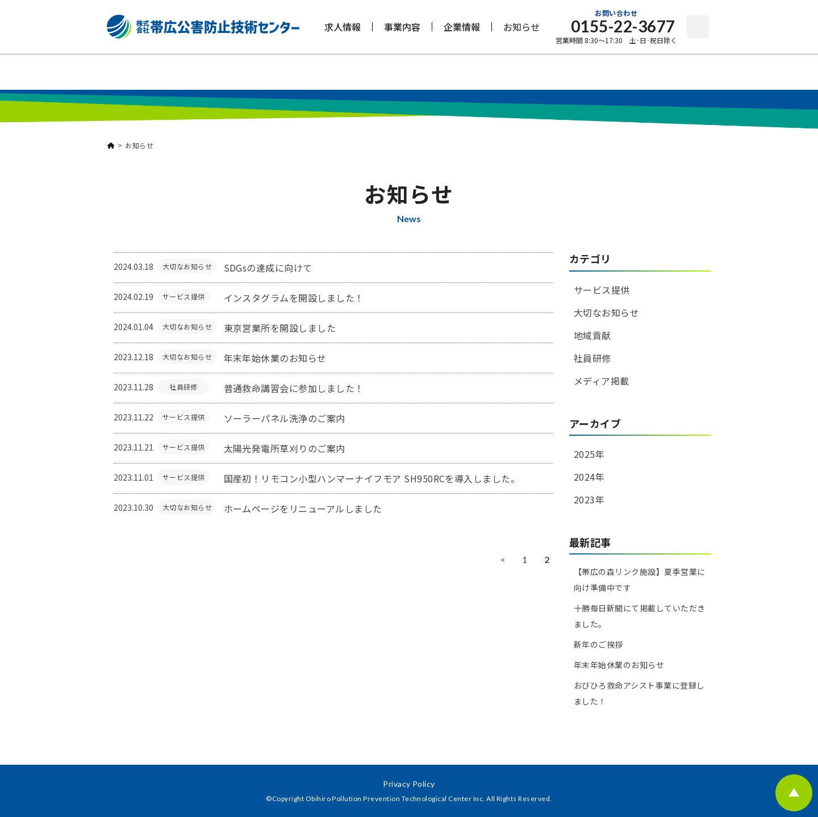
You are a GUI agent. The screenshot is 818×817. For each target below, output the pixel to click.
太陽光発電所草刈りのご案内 (284, 448)
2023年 (589, 499)
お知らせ (521, 27)
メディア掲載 (601, 380)
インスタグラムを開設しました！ (294, 298)
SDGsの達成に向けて (268, 267)
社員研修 (183, 386)
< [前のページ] (503, 559)
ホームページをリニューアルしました (303, 508)
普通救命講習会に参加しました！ (294, 388)
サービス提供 (183, 296)
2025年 (589, 454)
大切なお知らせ (187, 266)
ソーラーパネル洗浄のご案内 (284, 418)
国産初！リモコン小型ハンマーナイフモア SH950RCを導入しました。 (372, 478)
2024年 (589, 476)
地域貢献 (592, 335)
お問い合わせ (697, 26)
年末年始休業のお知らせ (275, 358)
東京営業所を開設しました (280, 328)
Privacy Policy (409, 784)
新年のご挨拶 (598, 644)
